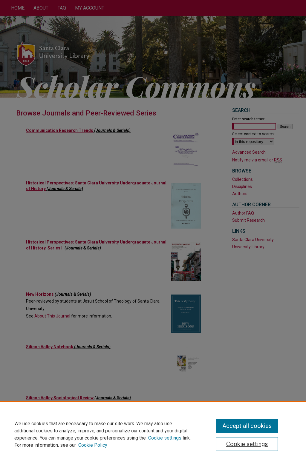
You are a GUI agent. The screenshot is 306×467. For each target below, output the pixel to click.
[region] (153, 434)
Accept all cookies (247, 425)
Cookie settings (164, 438)
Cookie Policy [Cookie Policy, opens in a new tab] (92, 445)
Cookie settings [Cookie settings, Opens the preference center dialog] (247, 444)
